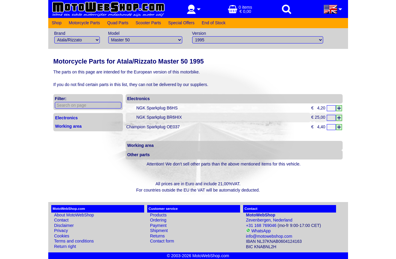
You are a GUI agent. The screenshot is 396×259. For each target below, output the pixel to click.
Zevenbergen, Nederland (269, 218)
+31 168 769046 (261, 225)
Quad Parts (117, 22)
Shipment (159, 230)
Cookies (62, 236)
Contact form (162, 241)
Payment (158, 225)
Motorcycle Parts (84, 22)
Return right (65, 246)
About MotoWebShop (74, 215)
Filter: (61, 98)
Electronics (66, 117)
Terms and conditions (74, 241)
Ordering (158, 220)
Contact (61, 220)
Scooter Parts (148, 22)
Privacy (61, 230)
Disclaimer (64, 225)
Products (158, 215)
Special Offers (181, 22)
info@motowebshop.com (269, 236)
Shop (57, 22)
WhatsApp (258, 230)
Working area (68, 126)
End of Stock (213, 22)
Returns (157, 236)
